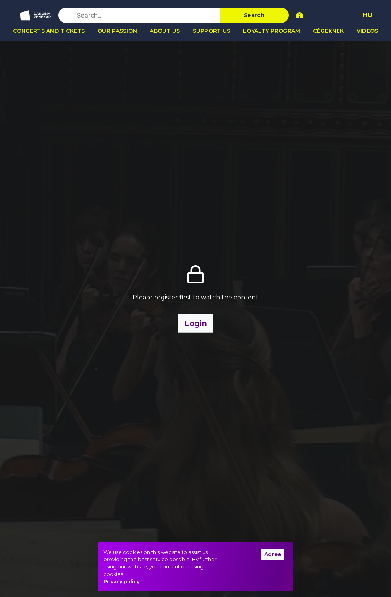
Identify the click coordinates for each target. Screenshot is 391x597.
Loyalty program (271, 30)
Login (195, 323)
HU (367, 15)
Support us (212, 30)
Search (254, 15)
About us (165, 30)
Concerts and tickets (49, 30)
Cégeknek (328, 30)
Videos (367, 30)
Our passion (117, 30)
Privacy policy (121, 581)
